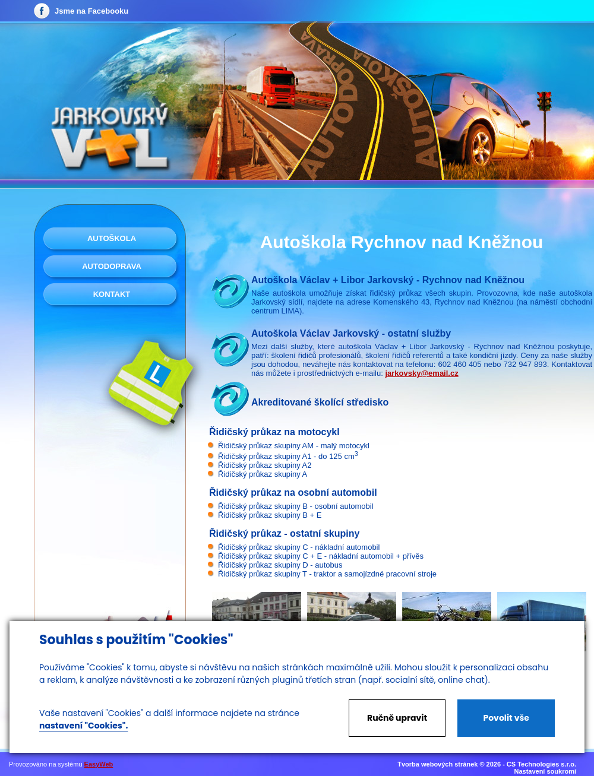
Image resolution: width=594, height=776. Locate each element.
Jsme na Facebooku (91, 11)
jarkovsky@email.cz (421, 373)
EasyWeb (98, 764)
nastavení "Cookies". (83, 725)
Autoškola (111, 238)
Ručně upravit (397, 718)
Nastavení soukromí (545, 771)
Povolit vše (506, 718)
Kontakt (112, 294)
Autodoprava (111, 266)
